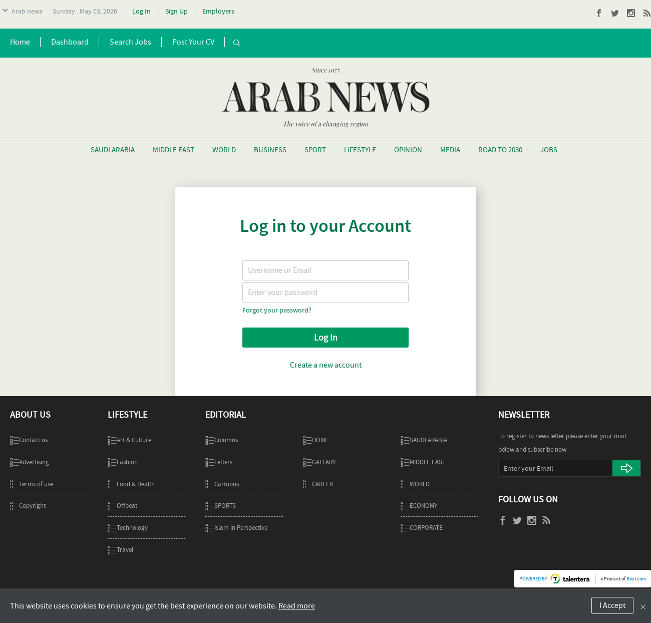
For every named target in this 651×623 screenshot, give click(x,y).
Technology (128, 527)
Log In (141, 11)
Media (450, 150)
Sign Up (176, 11)
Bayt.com (636, 578)
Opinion (408, 150)
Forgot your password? (276, 310)
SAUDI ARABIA (424, 440)
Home (316, 440)
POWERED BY (533, 578)
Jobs (548, 150)
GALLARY (319, 462)
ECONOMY (419, 505)
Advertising (29, 462)
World (224, 150)
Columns (221, 440)
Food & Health (131, 484)
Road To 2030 (500, 150)
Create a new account (326, 365)
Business (270, 150)
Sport (315, 150)
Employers (218, 11)
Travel (120, 549)
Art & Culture (129, 440)
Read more (296, 606)
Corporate (422, 527)
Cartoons (222, 484)
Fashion (123, 462)
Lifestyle (360, 150)
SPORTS (220, 505)
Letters (218, 462)
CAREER (318, 484)
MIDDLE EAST (423, 462)
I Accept (612, 605)
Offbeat (122, 505)
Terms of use (31, 484)
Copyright (28, 505)
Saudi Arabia (113, 150)
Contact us (29, 440)
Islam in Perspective (236, 527)
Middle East (173, 150)
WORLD (415, 484)
